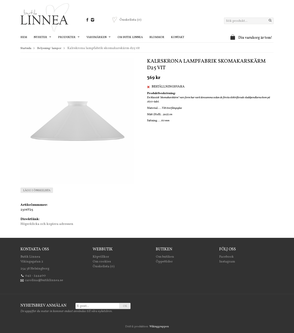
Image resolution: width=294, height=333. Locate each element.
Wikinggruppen (159, 326)
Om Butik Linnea (130, 37)
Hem (23, 37)
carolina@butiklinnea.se (44, 280)
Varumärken (98, 37)
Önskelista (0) (103, 266)
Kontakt (177, 37)
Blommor (156, 37)
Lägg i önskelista (36, 191)
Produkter (69, 37)
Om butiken (165, 257)
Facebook (226, 257)
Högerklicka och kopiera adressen (46, 224)
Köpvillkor (101, 257)
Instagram (227, 261)
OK (125, 306)
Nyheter (42, 37)
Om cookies (102, 261)
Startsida (25, 48)
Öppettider (164, 261)
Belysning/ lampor (49, 48)
